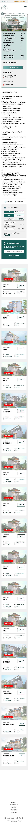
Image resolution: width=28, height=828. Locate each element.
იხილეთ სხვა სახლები (14, 201)
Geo (2, 1)
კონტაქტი (14, 812)
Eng (5, 1)
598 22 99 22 (9, 818)
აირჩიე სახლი (12, 13)
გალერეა (14, 807)
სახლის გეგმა (8, 84)
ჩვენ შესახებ (14, 804)
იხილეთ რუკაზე (8, 77)
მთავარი (3, 13)
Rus (7, 1)
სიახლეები (14, 810)
